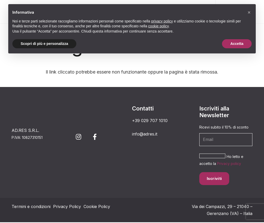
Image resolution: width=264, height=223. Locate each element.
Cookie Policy (97, 207)
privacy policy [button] (162, 21)
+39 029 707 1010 (150, 120)
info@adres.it (144, 134)
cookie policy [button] (158, 26)
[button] (249, 12)
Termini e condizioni (31, 207)
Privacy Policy (67, 207)
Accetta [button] (236, 44)
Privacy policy (211, 164)
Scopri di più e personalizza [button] (44, 44)
